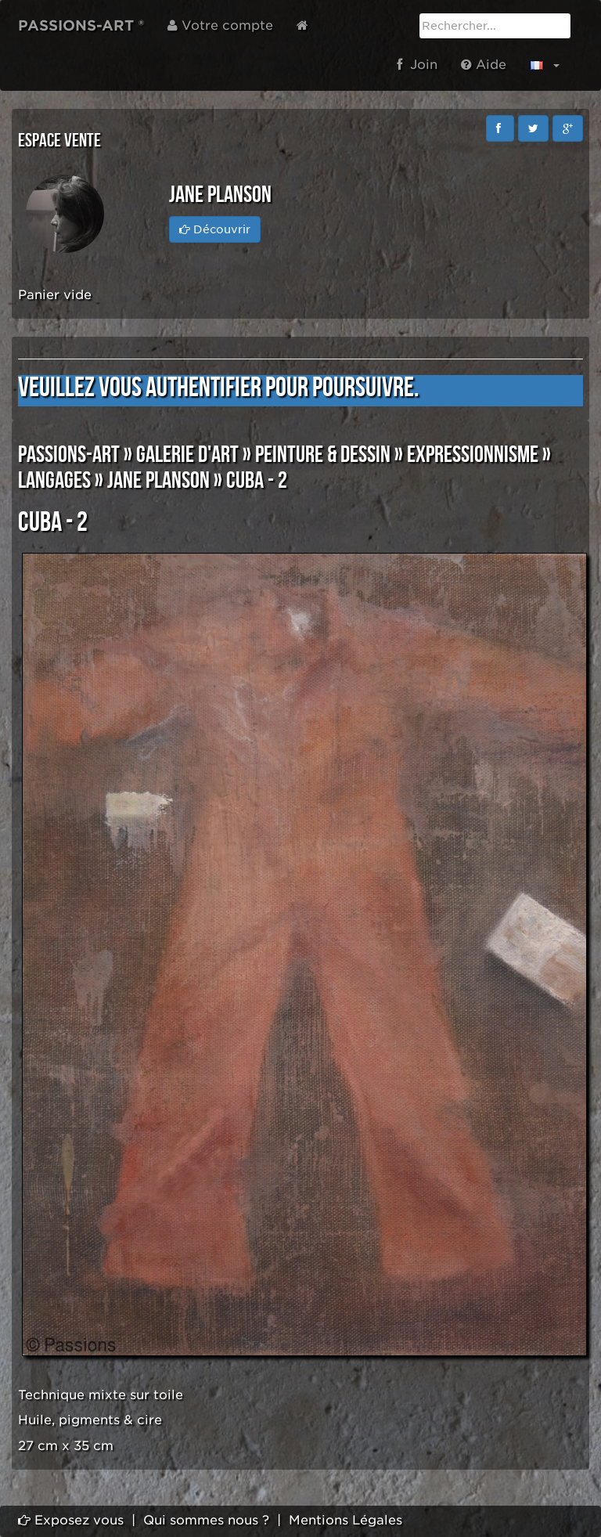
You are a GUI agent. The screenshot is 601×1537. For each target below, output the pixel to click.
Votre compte (220, 25)
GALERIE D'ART (187, 455)
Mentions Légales (345, 1520)
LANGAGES (54, 481)
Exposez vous (71, 1520)
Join (417, 64)
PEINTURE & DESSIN (322, 455)
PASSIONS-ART (69, 455)
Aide (483, 64)
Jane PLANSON (158, 481)
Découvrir (214, 229)
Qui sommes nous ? (206, 1520)
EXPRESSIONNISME (472, 455)
